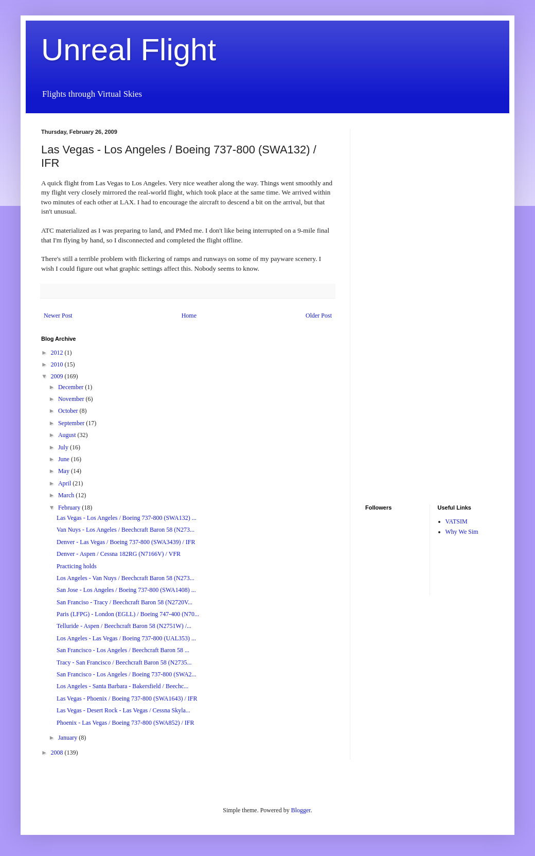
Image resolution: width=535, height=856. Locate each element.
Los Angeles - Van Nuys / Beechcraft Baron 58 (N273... (125, 578)
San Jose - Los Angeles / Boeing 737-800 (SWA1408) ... (126, 589)
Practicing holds (77, 566)
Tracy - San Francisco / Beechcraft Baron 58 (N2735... (124, 662)
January (68, 737)
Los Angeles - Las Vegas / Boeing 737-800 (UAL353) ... (126, 638)
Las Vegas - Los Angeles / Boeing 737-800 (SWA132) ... (127, 517)
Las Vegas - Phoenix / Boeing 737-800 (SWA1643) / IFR (127, 698)
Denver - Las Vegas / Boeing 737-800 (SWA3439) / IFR (126, 542)
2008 (58, 752)
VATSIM (456, 521)
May (64, 471)
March (67, 495)
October (69, 410)
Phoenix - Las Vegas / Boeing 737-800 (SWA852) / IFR (125, 722)
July (64, 447)
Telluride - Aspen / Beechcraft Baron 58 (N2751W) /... (124, 626)
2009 (58, 376)
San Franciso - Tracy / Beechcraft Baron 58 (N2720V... (124, 602)
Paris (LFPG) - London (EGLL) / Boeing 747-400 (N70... (128, 614)
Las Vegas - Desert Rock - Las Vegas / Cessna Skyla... (123, 710)
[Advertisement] (396, 283)
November (72, 399)
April (65, 483)
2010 (58, 364)
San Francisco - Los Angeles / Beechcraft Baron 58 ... (123, 650)
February (70, 507)
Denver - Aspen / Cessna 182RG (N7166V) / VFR (119, 553)
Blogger (301, 810)
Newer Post (58, 315)
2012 (58, 352)
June (64, 459)
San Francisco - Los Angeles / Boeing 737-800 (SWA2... (127, 674)
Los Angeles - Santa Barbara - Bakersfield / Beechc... (122, 686)
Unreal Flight (128, 49)
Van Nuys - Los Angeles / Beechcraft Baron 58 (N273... (125, 529)
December (71, 387)
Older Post (319, 315)
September (72, 423)
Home (189, 315)
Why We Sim (461, 531)
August (68, 435)
